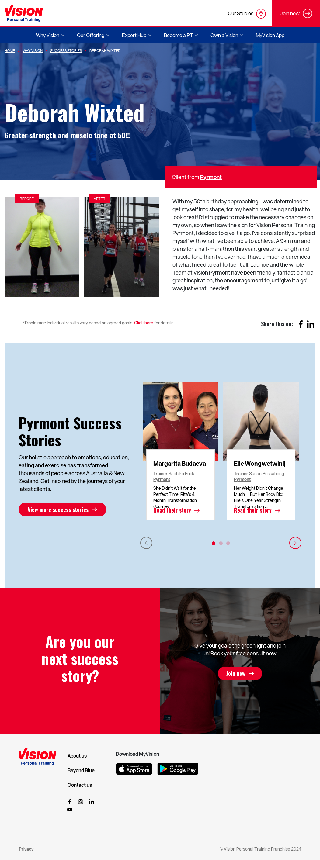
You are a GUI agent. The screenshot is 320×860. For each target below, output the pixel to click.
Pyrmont (211, 177)
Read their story (172, 510)
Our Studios (247, 14)
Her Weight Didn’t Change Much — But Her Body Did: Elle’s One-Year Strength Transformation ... (258, 497)
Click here (143, 323)
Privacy (26, 849)
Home (10, 50)
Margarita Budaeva (179, 463)
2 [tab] (221, 543)
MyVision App (270, 35)
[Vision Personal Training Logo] (24, 13)
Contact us (80, 785)
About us (77, 755)
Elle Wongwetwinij (260, 463)
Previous (146, 543)
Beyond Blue (81, 770)
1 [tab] (213, 543)
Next (295, 543)
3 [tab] (228, 543)
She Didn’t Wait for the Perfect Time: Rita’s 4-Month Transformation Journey (175, 497)
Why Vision (33, 50)
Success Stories (66, 50)
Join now (235, 674)
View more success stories (58, 509)
